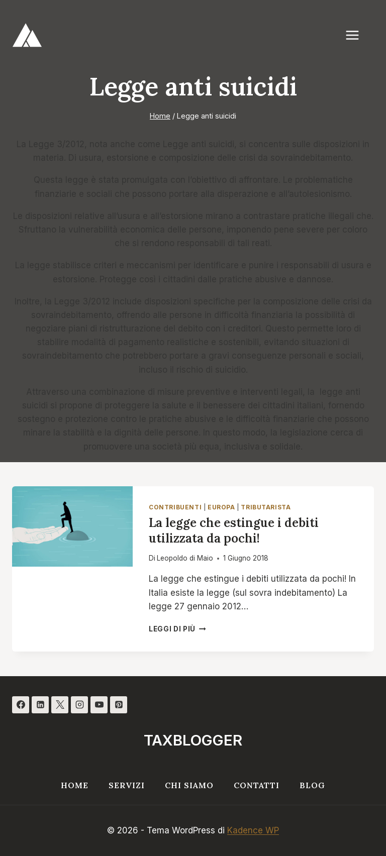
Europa (221, 507)
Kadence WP (253, 830)
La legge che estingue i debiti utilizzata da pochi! (234, 530)
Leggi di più (177, 629)
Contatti (256, 785)
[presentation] (72, 526)
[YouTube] (99, 704)
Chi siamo (189, 785)
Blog (312, 785)
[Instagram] (79, 704)
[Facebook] (20, 704)
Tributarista (266, 507)
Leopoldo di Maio (185, 558)
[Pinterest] (118, 704)
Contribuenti (175, 507)
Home (74, 785)
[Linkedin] (40, 704)
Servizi (127, 785)
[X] (59, 704)
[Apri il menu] (357, 35)
